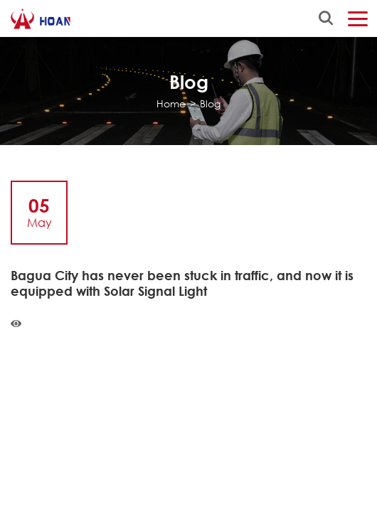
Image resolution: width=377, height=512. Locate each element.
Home (171, 103)
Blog (210, 103)
